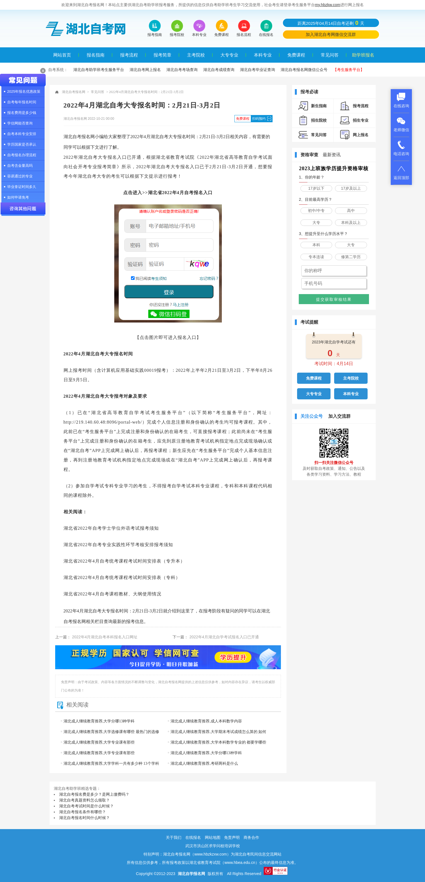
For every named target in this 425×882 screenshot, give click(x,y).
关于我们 (173, 837)
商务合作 (251, 837)
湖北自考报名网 (73, 92)
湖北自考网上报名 (145, 69)
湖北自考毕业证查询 (257, 69)
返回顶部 (401, 172)
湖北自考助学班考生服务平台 (98, 69)
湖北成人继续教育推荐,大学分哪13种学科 (99, 721)
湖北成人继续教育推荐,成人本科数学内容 (206, 721)
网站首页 (62, 55)
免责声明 (232, 837)
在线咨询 (401, 100)
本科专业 (263, 55)
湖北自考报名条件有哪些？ (82, 812)
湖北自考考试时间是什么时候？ (86, 806)
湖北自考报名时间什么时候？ (84, 817)
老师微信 (401, 124)
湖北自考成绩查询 (218, 69)
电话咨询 (401, 148)
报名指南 (96, 55)
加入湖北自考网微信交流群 (331, 34)
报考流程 (129, 55)
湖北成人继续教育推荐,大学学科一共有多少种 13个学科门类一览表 (110, 768)
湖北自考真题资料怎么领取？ (84, 800)
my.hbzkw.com (327, 5)
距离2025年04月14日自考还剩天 (331, 23)
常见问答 (330, 55)
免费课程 (296, 55)
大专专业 (229, 55)
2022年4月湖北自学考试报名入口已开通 (224, 637)
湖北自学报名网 (191, 873)
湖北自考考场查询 (182, 69)
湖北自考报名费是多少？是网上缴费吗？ (94, 794)
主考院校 (196, 55)
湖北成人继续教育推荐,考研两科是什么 (204, 763)
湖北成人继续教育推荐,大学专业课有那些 (99, 742)
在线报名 (193, 837)
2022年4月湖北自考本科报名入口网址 (105, 637)
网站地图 (212, 837)
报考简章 (162, 55)
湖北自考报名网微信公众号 (304, 69)
